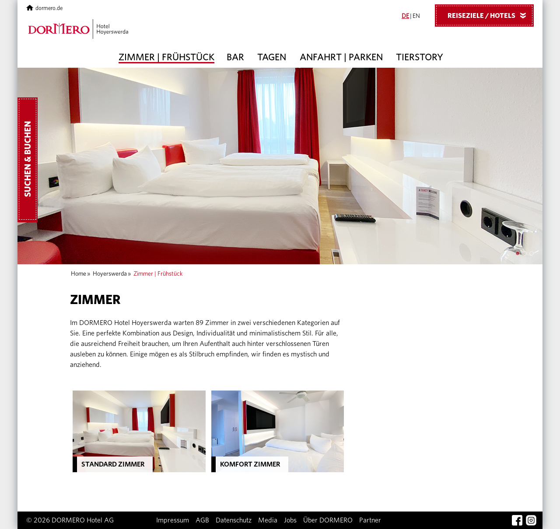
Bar (235, 57)
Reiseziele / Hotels (490, 15)
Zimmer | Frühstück (166, 57)
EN (416, 16)
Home (78, 274)
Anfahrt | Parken (341, 57)
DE (405, 16)
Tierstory (419, 57)
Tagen (271, 57)
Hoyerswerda (110, 274)
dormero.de (44, 8)
